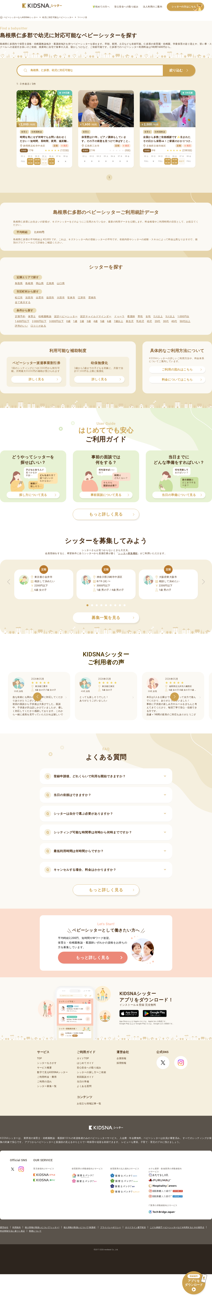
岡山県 (40, 283)
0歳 (68, 321)
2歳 (82, 321)
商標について (35, 1231)
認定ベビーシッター (66, 316)
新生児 (130, 321)
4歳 (96, 321)
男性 (140, 316)
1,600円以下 (22, 321)
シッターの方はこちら (188, 7)
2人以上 (158, 316)
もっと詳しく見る (111, 890)
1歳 (75, 321)
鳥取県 (19, 283)
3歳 (89, 321)
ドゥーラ (119, 316)
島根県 (29, 283)
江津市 (82, 297)
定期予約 (20, 316)
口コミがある (38, 325)
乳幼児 (140, 321)
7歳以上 (118, 321)
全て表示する (22, 302)
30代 (166, 321)
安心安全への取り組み (126, 6)
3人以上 (170, 316)
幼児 (149, 321)
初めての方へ (101, 6)
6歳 (109, 321)
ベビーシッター (81, 44)
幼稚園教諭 (45, 316)
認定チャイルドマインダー (95, 316)
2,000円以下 (39, 321)
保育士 (32, 316)
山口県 (61, 283)
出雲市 (40, 297)
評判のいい (21, 325)
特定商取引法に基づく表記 (12, 1231)
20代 (157, 321)
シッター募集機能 (128, 553)
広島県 (50, 283)
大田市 (61, 297)
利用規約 (16, 1227)
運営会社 (4, 1227)
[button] (87, 605)
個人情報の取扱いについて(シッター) (42, 1227)
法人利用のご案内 (152, 6)
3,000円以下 (56, 321)
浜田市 (29, 297)
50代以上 (185, 321)
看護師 (131, 316)
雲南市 (92, 297)
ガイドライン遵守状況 (135, 1227)
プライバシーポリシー (110, 1227)
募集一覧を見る (113, 617)
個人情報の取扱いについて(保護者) (80, 1227)
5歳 (102, 321)
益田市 (50, 297)
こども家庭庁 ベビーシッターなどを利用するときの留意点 (177, 1227)
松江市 (19, 297)
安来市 (71, 297)
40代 (174, 321)
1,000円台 (183, 316)
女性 (148, 316)
